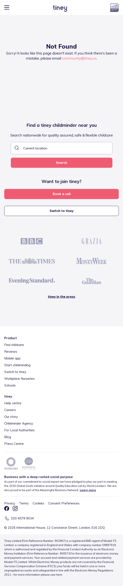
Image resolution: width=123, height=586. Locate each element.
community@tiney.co (79, 58)
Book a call (61, 194)
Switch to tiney (61, 211)
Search (61, 163)
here (59, 574)
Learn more (88, 490)
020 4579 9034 (22, 518)
